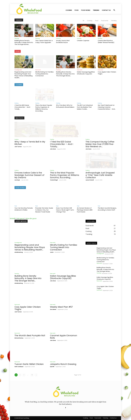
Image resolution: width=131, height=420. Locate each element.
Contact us (106, 10)
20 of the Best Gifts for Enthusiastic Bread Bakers (65, 106)
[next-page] (36, 374)
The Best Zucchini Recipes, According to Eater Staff (107, 209)
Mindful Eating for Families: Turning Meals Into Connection (44, 74)
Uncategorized (18, 70)
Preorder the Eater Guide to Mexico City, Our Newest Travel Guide (44, 210)
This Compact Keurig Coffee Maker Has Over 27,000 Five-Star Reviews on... (100, 144)
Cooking (69, 10)
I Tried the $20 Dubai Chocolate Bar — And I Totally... (22, 107)
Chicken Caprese (83, 41)
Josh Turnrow (18, 146)
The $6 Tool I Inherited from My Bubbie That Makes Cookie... (85, 107)
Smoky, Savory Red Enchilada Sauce (62, 41)
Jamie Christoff (90, 180)
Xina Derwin (53, 309)
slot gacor (20, 218)
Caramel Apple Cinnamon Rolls (63, 336)
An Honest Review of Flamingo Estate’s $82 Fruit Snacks (84, 210)
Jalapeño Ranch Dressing (63, 364)
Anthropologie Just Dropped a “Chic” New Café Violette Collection (100, 175)
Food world (85, 10)
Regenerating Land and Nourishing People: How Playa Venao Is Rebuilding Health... (23, 75)
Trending (96, 10)
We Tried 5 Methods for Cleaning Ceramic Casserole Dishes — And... (107, 107)
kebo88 (12, 218)
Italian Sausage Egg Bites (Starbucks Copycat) (86, 73)
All (83, 21)
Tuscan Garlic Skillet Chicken (29, 364)
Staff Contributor (19, 366)
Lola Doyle (17, 180)
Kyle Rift (52, 366)
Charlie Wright (54, 180)
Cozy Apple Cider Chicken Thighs (107, 73)
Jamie (51, 252)
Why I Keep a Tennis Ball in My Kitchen (30, 142)
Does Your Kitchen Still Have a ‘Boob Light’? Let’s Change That (65, 210)
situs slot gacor (31, 218)
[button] (114, 10)
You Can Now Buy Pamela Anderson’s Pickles (24, 209)
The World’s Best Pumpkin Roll (30, 335)
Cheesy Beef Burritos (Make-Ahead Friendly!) (106, 41)
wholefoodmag (19, 252)
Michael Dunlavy (19, 338)
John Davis (53, 149)
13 (32, 375)
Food (76, 10)
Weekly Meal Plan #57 (61, 307)
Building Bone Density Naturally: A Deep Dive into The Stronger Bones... (24, 42)
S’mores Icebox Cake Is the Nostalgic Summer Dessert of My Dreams (29, 175)
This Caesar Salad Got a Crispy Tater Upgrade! (44, 41)
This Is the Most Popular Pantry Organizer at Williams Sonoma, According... (43, 108)
